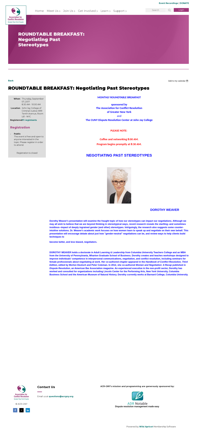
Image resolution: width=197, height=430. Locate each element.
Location (15, 108)
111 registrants (29, 120)
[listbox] (178, 80)
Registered (15, 120)
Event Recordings (168, 3)
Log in (181, 10)
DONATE (184, 3)
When (17, 99)
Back (10, 80)
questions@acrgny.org (61, 396)
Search (168, 10)
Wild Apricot (146, 426)
